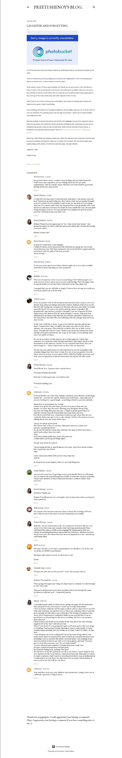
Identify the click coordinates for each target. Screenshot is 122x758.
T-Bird (36, 299)
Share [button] (29, 164)
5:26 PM (48, 568)
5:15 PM (49, 195)
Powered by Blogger (61, 746)
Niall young (38, 508)
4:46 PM (48, 177)
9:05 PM (47, 241)
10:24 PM (46, 669)
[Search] (93, 6)
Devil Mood (38, 241)
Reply (36, 190)
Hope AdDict (39, 471)
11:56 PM (48, 262)
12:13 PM (45, 392)
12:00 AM (44, 276)
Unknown (38, 392)
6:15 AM (42, 299)
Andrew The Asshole (42, 580)
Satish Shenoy (40, 195)
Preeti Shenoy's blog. (58, 7)
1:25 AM (46, 508)
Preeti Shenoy (40, 220)
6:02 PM (50, 220)
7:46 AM (49, 522)
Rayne (36, 601)
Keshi (36, 545)
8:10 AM (42, 545)
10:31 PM (50, 489)
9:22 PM (54, 580)
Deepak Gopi (39, 568)
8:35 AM (49, 365)
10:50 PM (43, 601)
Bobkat (37, 276)
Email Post (36, 164)
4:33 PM (48, 471)
